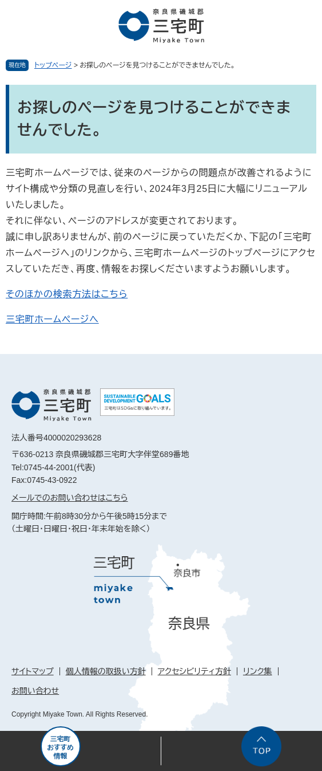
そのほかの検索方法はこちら (67, 294)
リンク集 (257, 671)
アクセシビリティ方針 (194, 671)
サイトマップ (32, 671)
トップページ (53, 65)
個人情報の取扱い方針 (106, 671)
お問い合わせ (35, 690)
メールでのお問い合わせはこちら (69, 497)
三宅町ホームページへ (52, 319)
